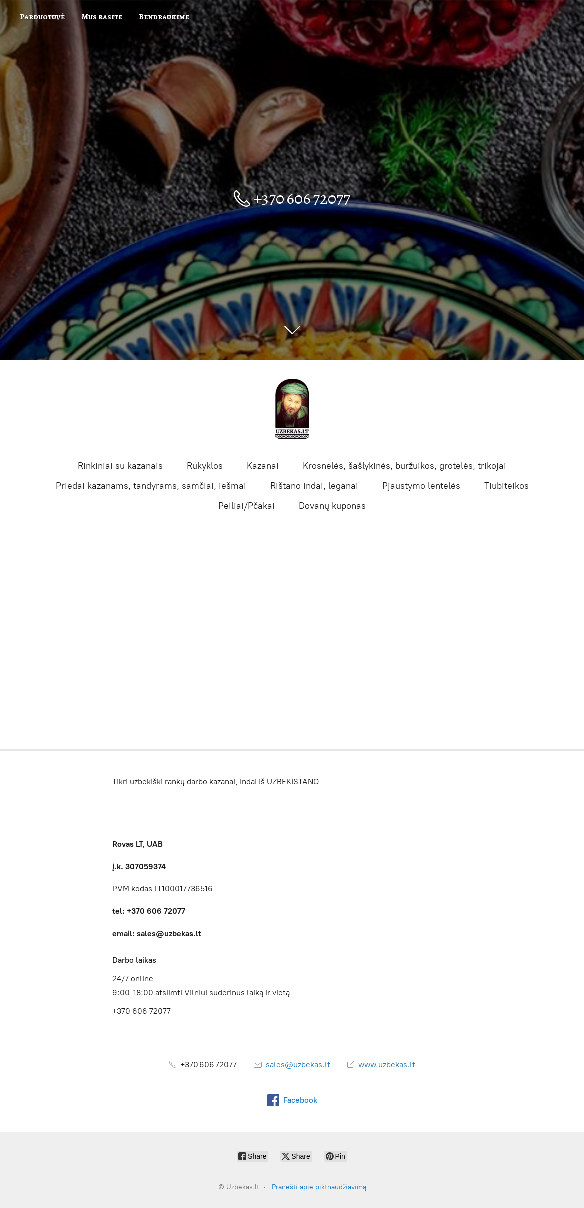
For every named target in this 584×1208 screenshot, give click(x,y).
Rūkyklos (205, 465)
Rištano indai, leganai (314, 485)
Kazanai (263, 465)
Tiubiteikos (506, 485)
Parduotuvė (42, 16)
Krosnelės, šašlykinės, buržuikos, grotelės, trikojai (404, 465)
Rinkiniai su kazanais (120, 465)
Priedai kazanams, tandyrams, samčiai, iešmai (151, 485)
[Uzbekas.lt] (292, 409)
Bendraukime (164, 16)
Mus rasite (101, 16)
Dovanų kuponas (332, 505)
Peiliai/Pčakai (246, 505)
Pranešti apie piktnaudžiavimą (319, 1187)
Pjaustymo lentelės (421, 485)
